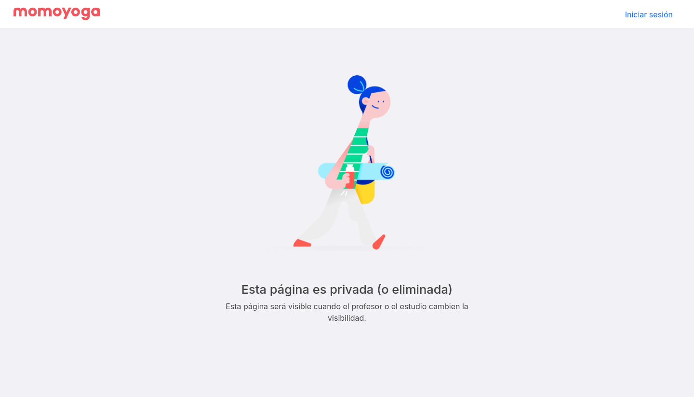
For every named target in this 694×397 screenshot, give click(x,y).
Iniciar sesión (649, 14)
